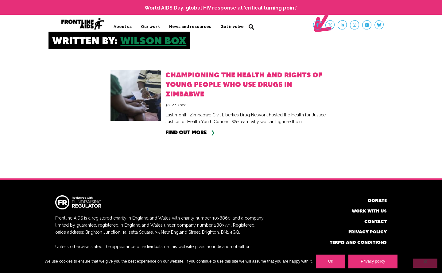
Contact (375, 221)
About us (123, 26)
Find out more (186, 132)
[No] (425, 263)
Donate (377, 200)
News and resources (190, 26)
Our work (150, 26)
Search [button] (251, 27)
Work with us (369, 211)
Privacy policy (367, 231)
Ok (330, 261)
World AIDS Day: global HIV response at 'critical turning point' (221, 8)
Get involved (233, 26)
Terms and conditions (358, 242)
